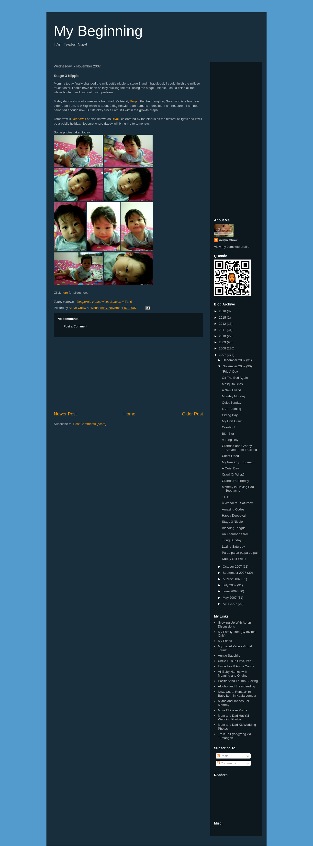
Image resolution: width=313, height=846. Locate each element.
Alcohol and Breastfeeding (236, 686)
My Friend (225, 641)
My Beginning (98, 31)
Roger (134, 101)
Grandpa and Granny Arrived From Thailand (239, 448)
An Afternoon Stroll (235, 534)
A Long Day (230, 440)
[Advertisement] (128, 374)
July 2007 (230, 585)
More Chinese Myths (232, 710)
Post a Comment (75, 326)
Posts (223, 756)
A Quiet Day (230, 468)
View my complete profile (231, 247)
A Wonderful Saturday (237, 503)
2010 (223, 336)
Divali (115, 119)
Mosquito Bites (232, 384)
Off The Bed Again (235, 378)
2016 (223, 311)
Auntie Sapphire (229, 655)
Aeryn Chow (228, 240)
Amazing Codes (233, 509)
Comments (226, 763)
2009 (223, 342)
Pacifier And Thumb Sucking (238, 681)
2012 (223, 323)
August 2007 (232, 579)
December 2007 (234, 360)
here (65, 292)
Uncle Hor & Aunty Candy (236, 666)
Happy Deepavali (234, 515)
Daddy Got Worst (234, 559)
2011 (223, 330)
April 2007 (230, 604)
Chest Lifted (230, 456)
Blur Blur (228, 433)
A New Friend (231, 390)
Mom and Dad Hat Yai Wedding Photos (233, 717)
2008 (223, 348)
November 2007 (234, 366)
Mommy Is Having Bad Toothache (238, 489)
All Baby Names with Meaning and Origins (232, 673)
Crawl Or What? (233, 474)
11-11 (226, 497)
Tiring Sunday (231, 540)
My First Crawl (232, 421)
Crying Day (229, 415)
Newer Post (65, 414)
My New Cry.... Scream (238, 462)
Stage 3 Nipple (232, 521)
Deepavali (79, 119)
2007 (223, 355)
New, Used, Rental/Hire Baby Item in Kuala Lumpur (237, 693)
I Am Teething (231, 409)
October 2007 (233, 566)
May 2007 (230, 597)
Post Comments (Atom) (89, 424)
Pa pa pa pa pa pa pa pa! (239, 552)
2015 (223, 317)
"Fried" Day (230, 371)
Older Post (192, 414)
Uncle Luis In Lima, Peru (235, 661)
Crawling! (228, 427)
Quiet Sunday (231, 402)
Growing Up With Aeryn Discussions (234, 624)
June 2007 (230, 591)
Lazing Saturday (233, 546)
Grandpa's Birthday (235, 481)
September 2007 (235, 573)
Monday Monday (233, 396)
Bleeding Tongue (234, 528)
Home (129, 414)
